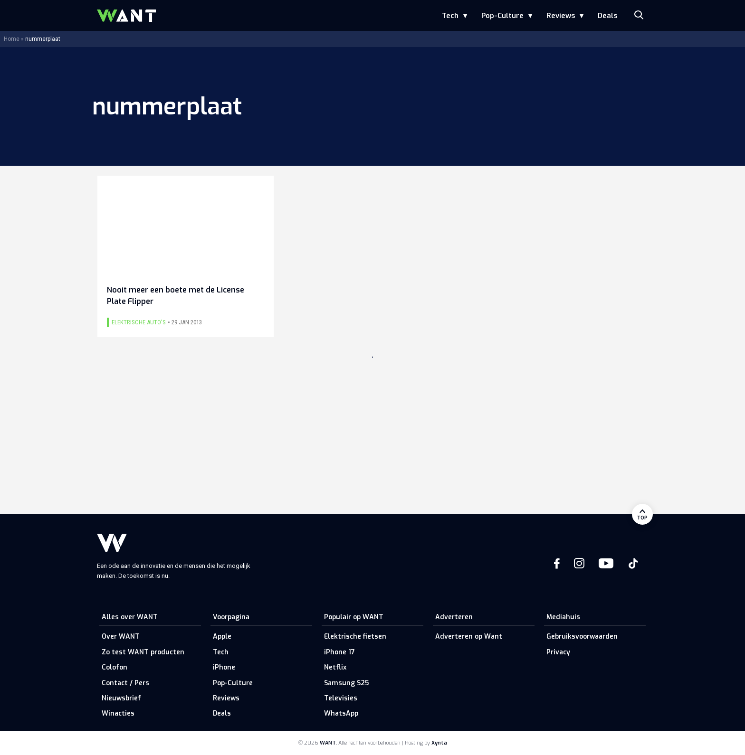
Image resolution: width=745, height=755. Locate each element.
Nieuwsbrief (121, 698)
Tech (450, 15)
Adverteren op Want (468, 636)
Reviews (560, 15)
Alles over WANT (130, 617)
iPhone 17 (339, 652)
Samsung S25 (346, 683)
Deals (607, 15)
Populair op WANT (353, 617)
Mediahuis (563, 617)
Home (11, 39)
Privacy (558, 652)
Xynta (439, 742)
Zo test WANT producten (143, 652)
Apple (222, 636)
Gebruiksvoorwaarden (582, 636)
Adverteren (454, 617)
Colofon (114, 667)
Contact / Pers (125, 683)
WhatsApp (341, 713)
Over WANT (121, 636)
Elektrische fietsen (355, 636)
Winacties (118, 713)
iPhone (224, 667)
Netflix (335, 667)
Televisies (340, 698)
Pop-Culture (502, 15)
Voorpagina (231, 617)
